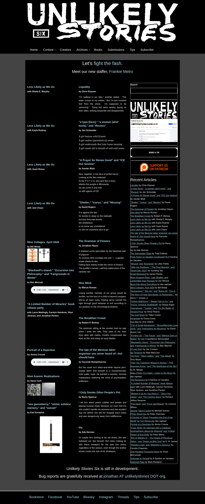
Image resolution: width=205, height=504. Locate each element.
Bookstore (36, 497)
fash (116, 63)
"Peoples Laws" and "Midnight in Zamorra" (150, 445)
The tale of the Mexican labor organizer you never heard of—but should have (100, 353)
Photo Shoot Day (138, 414)
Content (49, 49)
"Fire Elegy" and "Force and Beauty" (147, 404)
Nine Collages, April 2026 (43, 242)
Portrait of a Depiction (41, 350)
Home (34, 49)
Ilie (81, 427)
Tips (132, 49)
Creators (65, 49)
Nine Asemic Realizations (43, 376)
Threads (123, 497)
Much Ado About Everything (143, 284)
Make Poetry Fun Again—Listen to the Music (151, 373)
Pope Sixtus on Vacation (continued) (147, 257)
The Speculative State (140, 253)
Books (98, 49)
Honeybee (135, 318)
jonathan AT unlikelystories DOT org (134, 476)
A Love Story (136, 349)
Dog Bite (134, 322)
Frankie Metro (121, 71)
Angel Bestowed (138, 274)
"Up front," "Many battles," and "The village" (151, 356)
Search (133, 85)
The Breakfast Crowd (92, 318)
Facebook (55, 497)
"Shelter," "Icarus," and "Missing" (100, 202)
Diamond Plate (137, 462)
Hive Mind (85, 282)
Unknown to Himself (139, 458)
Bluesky (89, 497)
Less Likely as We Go (41, 86)
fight (98, 63)
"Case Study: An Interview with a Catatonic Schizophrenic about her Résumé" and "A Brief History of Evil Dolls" (152, 431)
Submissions (116, 49)
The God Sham (137, 315)
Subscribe (147, 49)
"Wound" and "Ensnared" (142, 264)
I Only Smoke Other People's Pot (99, 392)
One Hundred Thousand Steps (144, 452)
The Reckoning (137, 380)
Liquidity (84, 86)
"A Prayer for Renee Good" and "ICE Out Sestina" (154, 195)
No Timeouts (136, 353)
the (107, 63)
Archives (83, 49)
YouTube (72, 497)
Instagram (106, 497)
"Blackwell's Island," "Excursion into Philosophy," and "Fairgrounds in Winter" (50, 274)
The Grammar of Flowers (94, 241)
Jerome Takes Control (140, 411)
